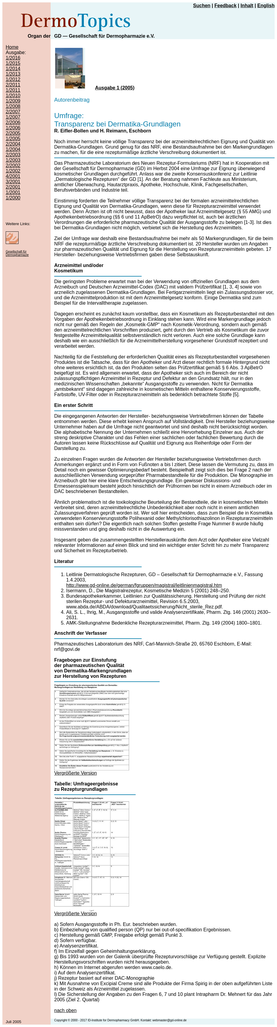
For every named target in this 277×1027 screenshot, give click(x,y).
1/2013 (13, 74)
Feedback (225, 5)
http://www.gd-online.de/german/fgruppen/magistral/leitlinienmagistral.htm (144, 585)
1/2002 (13, 170)
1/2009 (13, 100)
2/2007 (13, 111)
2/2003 (13, 154)
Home (12, 47)
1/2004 (13, 149)
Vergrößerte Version (75, 773)
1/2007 (13, 117)
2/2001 (13, 187)
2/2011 (13, 84)
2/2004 (13, 144)
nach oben (65, 1010)
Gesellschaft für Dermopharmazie (17, 253)
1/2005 (13, 138)
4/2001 (13, 176)
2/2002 (13, 165)
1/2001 (13, 192)
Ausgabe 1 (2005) (114, 87)
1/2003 (13, 160)
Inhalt (246, 5)
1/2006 (13, 127)
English (266, 5)
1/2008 (13, 106)
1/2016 (13, 57)
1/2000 (13, 197)
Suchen (202, 5)
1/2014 (13, 68)
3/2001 (13, 181)
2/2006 (13, 122)
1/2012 (13, 79)
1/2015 (13, 63)
